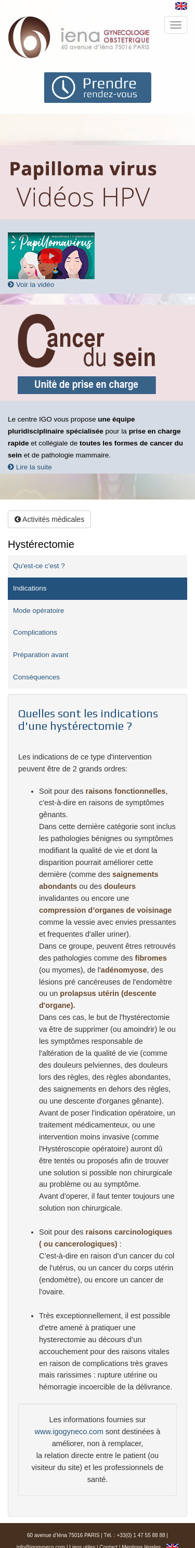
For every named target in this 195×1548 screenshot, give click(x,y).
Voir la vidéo (31, 284)
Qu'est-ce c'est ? (39, 566)
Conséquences (36, 677)
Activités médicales (49, 519)
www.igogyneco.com (69, 1431)
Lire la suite (30, 467)
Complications (35, 632)
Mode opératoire (38, 610)
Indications (30, 588)
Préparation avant (41, 655)
